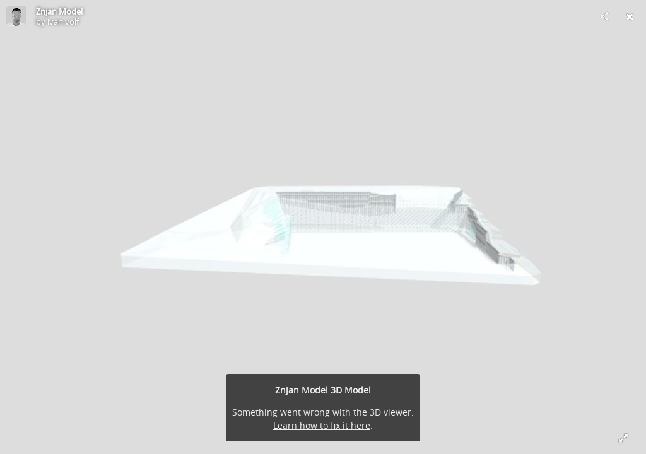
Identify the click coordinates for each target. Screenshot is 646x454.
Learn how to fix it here (321, 425)
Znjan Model (59, 11)
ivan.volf (63, 21)
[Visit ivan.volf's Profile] (16, 16)
